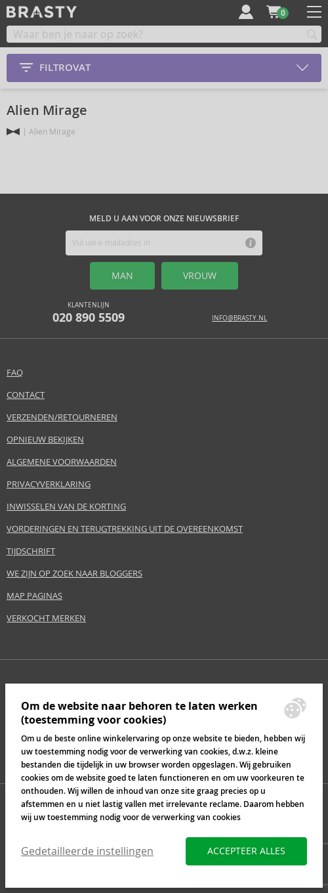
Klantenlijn (88, 313)
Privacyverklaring (49, 484)
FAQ (15, 372)
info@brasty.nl (239, 318)
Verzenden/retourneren (62, 417)
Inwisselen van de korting (66, 506)
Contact (26, 395)
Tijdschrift (31, 551)
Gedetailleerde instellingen (87, 851)
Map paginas (34, 595)
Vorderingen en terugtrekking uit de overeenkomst (125, 528)
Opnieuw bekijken (45, 439)
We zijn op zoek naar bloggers (74, 573)
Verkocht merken (46, 618)
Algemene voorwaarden (62, 462)
